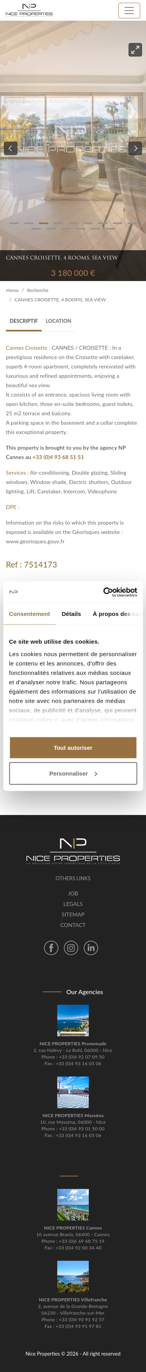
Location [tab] (58, 321)
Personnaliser (73, 773)
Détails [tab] (71, 613)
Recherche (37, 290)
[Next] (135, 148)
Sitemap (73, 914)
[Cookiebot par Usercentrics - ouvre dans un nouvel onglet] (104, 592)
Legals (73, 903)
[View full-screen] (135, 50)
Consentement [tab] (29, 613)
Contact (73, 925)
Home (12, 290)
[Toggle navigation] (129, 10)
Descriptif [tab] (24, 321)
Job (73, 893)
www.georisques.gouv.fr (35, 541)
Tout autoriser (73, 747)
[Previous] (11, 148)
